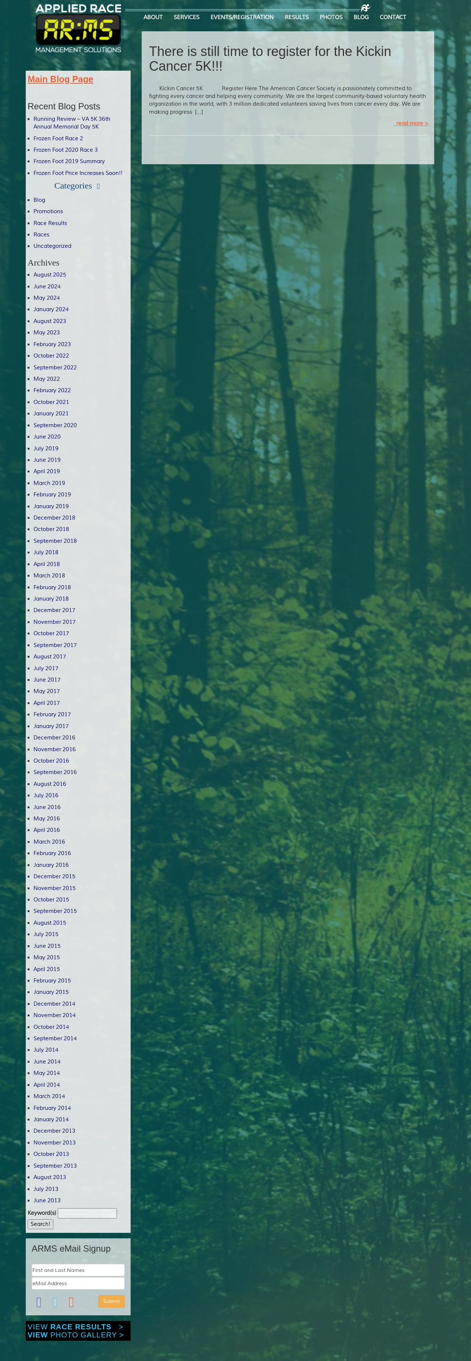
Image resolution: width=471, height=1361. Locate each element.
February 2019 (52, 494)
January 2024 (51, 309)
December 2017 (54, 610)
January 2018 (51, 598)
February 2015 (52, 980)
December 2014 (54, 1003)
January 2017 (51, 726)
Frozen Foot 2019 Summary (69, 161)
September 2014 (55, 1038)
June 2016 (47, 807)
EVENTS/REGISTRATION (242, 17)
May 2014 (46, 1073)
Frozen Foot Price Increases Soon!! (78, 173)
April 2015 (46, 969)
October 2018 (51, 529)
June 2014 (47, 1061)
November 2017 (54, 622)
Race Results (50, 223)
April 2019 (46, 471)
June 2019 (47, 460)
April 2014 (46, 1085)
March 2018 (49, 575)
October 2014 (51, 1027)
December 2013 (54, 1131)
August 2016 (49, 784)
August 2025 (49, 274)
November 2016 (54, 749)
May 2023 (46, 332)
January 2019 (51, 506)
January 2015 (51, 992)
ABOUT (153, 17)
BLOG (361, 17)
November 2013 (54, 1142)
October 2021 (51, 402)
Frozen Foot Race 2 (58, 138)
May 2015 (46, 957)
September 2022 (55, 367)
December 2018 (54, 517)
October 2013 (51, 1154)
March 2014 (49, 1096)
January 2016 (51, 865)
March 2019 (49, 483)
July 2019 (46, 448)
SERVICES (186, 17)
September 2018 (55, 541)
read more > (411, 123)
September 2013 (55, 1166)
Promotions (48, 211)
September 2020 (55, 425)
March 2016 (49, 841)
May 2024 (46, 298)
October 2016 (51, 760)
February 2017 (52, 714)
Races (41, 234)
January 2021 (51, 413)
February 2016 (52, 853)
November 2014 (54, 1015)
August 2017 (49, 656)
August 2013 (49, 1177)
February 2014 (52, 1108)
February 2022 (52, 390)
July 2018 (46, 552)
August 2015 (49, 922)
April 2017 (46, 703)
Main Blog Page (60, 79)
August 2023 (49, 321)
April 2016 (46, 830)
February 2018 (52, 587)
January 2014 (51, 1119)
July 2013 (46, 1189)
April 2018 (46, 564)
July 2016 (46, 795)
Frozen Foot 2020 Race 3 (65, 150)
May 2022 (46, 379)
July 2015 (46, 934)
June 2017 (47, 679)
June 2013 (47, 1200)
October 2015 (51, 899)
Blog (39, 200)
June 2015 (47, 946)
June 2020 (47, 436)
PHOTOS (331, 17)
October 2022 (51, 355)
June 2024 (47, 286)
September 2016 (55, 772)
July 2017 (46, 668)
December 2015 (54, 876)
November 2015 (54, 888)
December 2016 (54, 737)
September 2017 (55, 645)
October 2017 (51, 633)
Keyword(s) (42, 1213)
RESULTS (297, 17)
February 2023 (52, 344)
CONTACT (393, 17)
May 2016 (46, 818)
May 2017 (46, 691)
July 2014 (46, 1050)
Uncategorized (52, 246)
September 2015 (55, 911)
